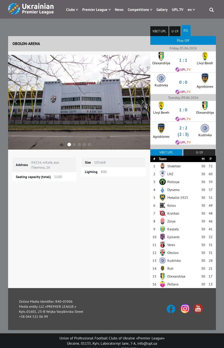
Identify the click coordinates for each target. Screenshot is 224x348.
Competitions (138, 9)
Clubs (70, 9)
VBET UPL (159, 31)
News (119, 9)
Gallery (162, 9)
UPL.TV (177, 9)
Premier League (94, 9)
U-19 (175, 31)
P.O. (186, 30)
